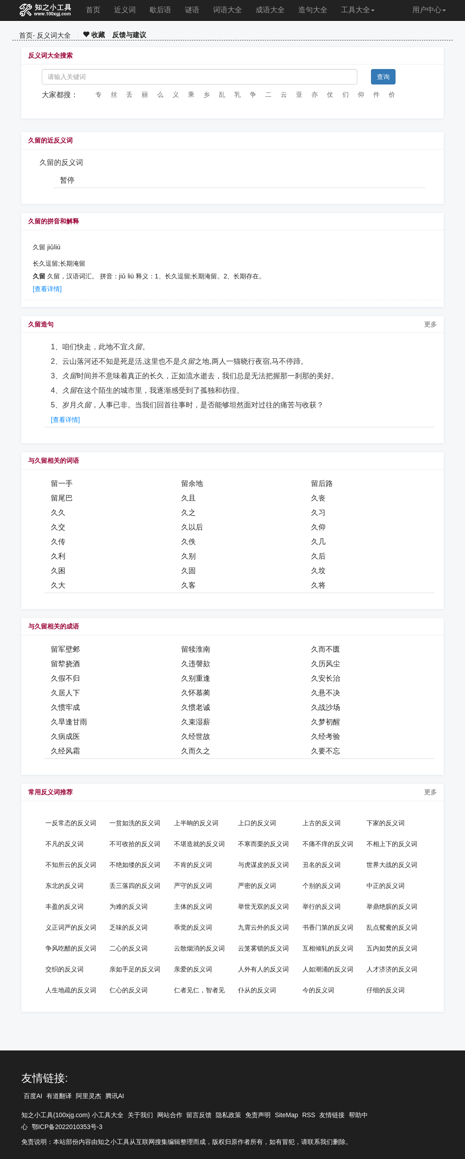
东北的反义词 (64, 885)
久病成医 (65, 736)
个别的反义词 (321, 885)
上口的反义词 (257, 823)
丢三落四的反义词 (134, 885)
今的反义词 (318, 990)
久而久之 (195, 751)
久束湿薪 (195, 722)
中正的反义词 (385, 885)
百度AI (33, 1096)
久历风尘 (325, 664)
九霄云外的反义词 (263, 927)
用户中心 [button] (429, 10)
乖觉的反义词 (193, 927)
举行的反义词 (321, 906)
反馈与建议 (129, 35)
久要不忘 (325, 751)
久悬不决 (325, 693)
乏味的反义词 (128, 927)
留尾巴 (62, 498)
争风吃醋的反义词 (70, 948)
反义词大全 (54, 35)
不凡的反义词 (64, 843)
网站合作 (170, 1115)
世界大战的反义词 (391, 864)
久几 (318, 541)
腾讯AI (114, 1096)
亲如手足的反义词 (134, 969)
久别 (188, 556)
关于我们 (140, 1115)
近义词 (125, 10)
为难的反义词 (128, 906)
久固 (188, 571)
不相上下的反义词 (391, 843)
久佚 (188, 541)
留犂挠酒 (65, 664)
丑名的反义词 (321, 864)
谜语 (192, 10)
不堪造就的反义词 (199, 843)
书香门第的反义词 (327, 927)
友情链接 (332, 1115)
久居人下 (65, 693)
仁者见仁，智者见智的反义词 (199, 990)
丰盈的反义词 (64, 906)
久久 (58, 512)
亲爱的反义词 (193, 969)
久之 (188, 512)
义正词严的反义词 (70, 927)
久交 (58, 527)
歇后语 (160, 10)
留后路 (322, 483)
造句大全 (312, 10)
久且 (188, 498)
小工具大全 (108, 1115)
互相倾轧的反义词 (327, 948)
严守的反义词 (193, 885)
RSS (308, 1115)
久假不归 (65, 678)
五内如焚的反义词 (391, 948)
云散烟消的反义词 (199, 948)
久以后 (192, 527)
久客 (188, 585)
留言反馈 (199, 1115)
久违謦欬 (195, 664)
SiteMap (286, 1115)
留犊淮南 (195, 649)
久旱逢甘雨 (69, 722)
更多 (430, 324)
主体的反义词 (193, 906)
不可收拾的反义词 (134, 843)
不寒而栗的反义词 (263, 843)
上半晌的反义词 (196, 823)
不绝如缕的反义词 (134, 864)
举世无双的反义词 (263, 906)
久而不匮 (325, 649)
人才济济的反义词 (391, 969)
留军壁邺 (65, 649)
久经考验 (325, 736)
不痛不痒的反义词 (327, 843)
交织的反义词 (64, 969)
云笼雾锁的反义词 (263, 948)
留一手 (62, 483)
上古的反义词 (321, 823)
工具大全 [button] (358, 10)
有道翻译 (59, 1096)
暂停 (67, 180)
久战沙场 (325, 707)
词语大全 (227, 10)
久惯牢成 (65, 707)
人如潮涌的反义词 (327, 969)
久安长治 (325, 678)
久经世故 (195, 736)
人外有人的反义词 (263, 969)
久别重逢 (195, 678)
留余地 (192, 483)
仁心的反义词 (128, 990)
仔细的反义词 (385, 990)
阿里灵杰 (88, 1096)
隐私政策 (228, 1115)
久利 (58, 556)
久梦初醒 (325, 722)
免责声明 (258, 1115)
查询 (383, 76)
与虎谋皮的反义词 (263, 864)
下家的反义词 (385, 823)
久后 (318, 556)
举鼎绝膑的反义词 (391, 906)
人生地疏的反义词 (70, 990)
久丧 (318, 498)
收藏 (94, 35)
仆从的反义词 (257, 990)
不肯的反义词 (193, 864)
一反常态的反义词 (70, 823)
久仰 (318, 527)
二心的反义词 (128, 948)
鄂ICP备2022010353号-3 (67, 1126)
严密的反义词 (257, 885)
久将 (318, 585)
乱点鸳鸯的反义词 (391, 927)
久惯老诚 (195, 707)
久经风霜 (65, 751)
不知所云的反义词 (70, 864)
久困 (58, 571)
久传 (58, 541)
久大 (58, 585)
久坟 (318, 571)
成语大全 (270, 10)
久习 (318, 512)
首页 (93, 10)
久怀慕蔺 (195, 693)
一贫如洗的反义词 (134, 823)
